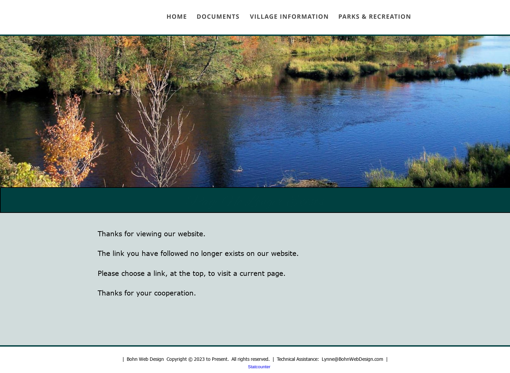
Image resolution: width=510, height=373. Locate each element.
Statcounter (259, 366)
